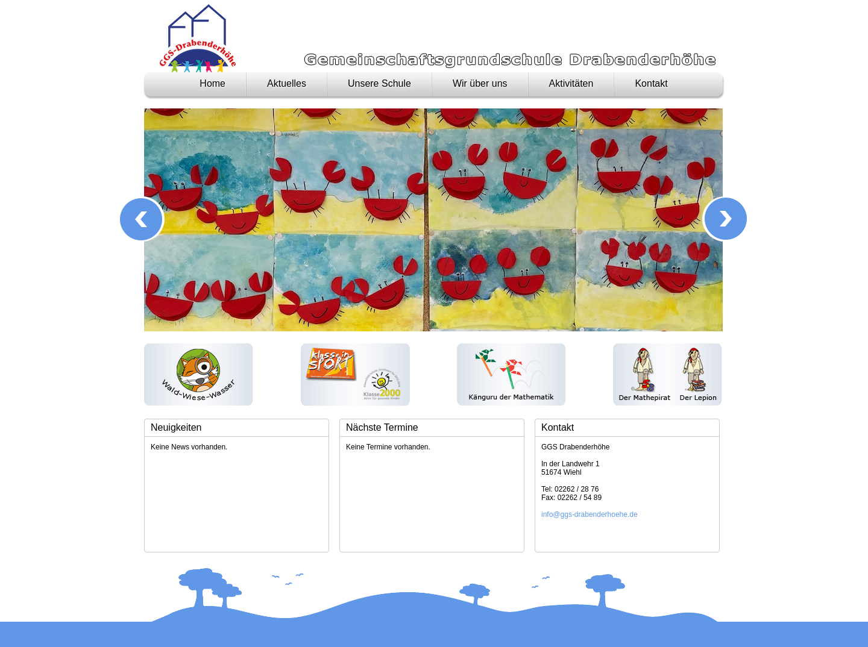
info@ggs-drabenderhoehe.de (589, 514)
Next (724, 219)
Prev (142, 219)
